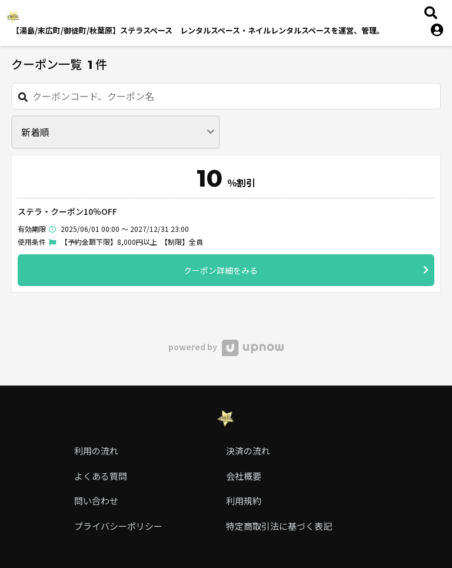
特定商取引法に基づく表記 (279, 526)
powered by (225, 347)
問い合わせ (96, 500)
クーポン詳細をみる (306, 270)
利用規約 (243, 500)
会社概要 (243, 476)
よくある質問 (100, 476)
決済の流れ (248, 450)
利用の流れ (96, 450)
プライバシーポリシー (118, 526)
